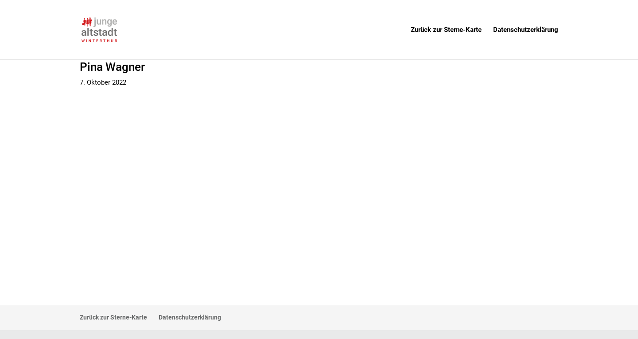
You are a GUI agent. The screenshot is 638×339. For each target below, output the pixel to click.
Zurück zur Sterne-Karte (446, 30)
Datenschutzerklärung (525, 30)
